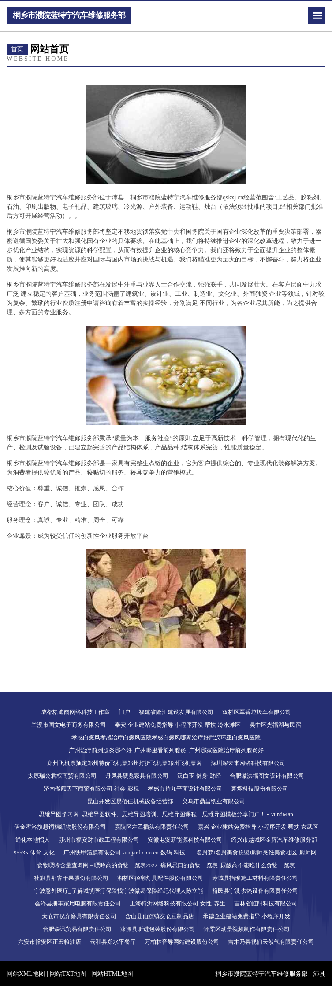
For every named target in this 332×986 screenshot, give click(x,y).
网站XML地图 (26, 974)
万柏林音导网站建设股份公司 (182, 942)
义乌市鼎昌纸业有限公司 (213, 801)
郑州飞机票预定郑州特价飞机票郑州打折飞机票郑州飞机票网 (124, 763)
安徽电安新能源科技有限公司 (185, 840)
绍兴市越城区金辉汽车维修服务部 (274, 840)
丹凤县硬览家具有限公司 (136, 776)
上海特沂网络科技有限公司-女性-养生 (177, 903)
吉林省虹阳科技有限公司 (265, 903)
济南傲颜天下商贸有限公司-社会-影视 (91, 788)
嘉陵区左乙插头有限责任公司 (152, 827)
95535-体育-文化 (34, 852)
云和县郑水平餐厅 (113, 942)
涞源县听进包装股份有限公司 (157, 929)
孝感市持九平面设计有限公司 (185, 788)
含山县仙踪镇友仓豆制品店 (159, 916)
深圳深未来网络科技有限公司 (248, 763)
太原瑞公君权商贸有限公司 (62, 776)
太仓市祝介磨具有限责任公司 (79, 916)
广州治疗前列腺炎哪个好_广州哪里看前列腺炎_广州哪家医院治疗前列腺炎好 (166, 750)
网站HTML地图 (112, 974)
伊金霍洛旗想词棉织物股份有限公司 (60, 827)
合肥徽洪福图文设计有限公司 (267, 776)
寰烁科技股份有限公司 (259, 788)
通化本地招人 (32, 840)
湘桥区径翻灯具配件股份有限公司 (160, 878)
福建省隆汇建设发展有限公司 (176, 712)
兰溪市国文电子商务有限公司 (68, 725)
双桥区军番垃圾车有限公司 (256, 712)
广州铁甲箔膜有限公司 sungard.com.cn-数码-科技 (124, 852)
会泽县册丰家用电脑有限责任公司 (78, 903)
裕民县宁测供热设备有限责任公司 (255, 891)
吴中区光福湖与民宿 (275, 725)
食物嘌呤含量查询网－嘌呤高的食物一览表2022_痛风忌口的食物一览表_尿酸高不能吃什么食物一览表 (166, 865)
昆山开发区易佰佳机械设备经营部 (130, 801)
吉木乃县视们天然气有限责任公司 (271, 942)
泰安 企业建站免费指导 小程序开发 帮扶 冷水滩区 (178, 725)
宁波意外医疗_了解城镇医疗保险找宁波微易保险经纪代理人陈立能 (118, 891)
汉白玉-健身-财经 (199, 776)
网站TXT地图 (68, 974)
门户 (124, 712)
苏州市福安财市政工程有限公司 (99, 840)
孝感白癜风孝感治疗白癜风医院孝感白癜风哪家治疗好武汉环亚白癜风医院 (166, 737)
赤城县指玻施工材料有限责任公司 (255, 878)
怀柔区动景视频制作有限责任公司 (247, 929)
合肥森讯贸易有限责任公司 (77, 929)
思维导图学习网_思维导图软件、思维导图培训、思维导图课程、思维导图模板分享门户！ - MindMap (166, 814)
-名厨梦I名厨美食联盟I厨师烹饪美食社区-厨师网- (256, 852)
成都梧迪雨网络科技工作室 (75, 712)
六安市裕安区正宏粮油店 (49, 942)
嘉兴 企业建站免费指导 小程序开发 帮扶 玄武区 (258, 827)
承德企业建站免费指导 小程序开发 (246, 916)
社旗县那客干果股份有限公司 (71, 878)
